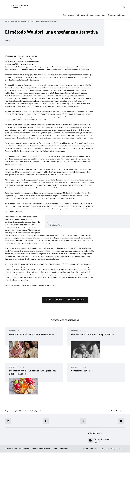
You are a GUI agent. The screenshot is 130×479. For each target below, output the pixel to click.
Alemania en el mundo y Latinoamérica (91, 15)
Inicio (7, 21)
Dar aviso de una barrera (61, 475)
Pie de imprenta (24, 475)
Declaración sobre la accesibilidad (41, 475)
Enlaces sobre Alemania (19, 21)
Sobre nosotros (68, 15)
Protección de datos (11, 475)
